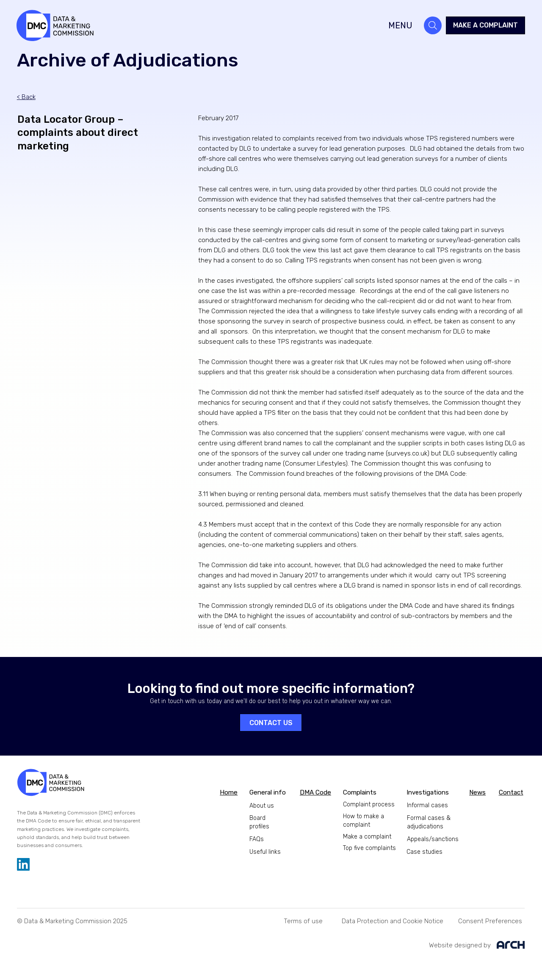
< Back (26, 97)
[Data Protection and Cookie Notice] (392, 921)
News (477, 792)
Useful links (265, 851)
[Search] (433, 25)
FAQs (256, 839)
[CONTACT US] (271, 722)
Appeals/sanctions (433, 839)
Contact (511, 792)
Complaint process (369, 804)
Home (229, 792)
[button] (490, 921)
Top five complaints (369, 848)
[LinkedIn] (23, 864)
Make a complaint (367, 836)
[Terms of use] (303, 921)
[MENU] (392, 25)
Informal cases (427, 805)
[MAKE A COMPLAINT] (485, 25)
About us (261, 805)
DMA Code (315, 792)
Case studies (424, 851)
